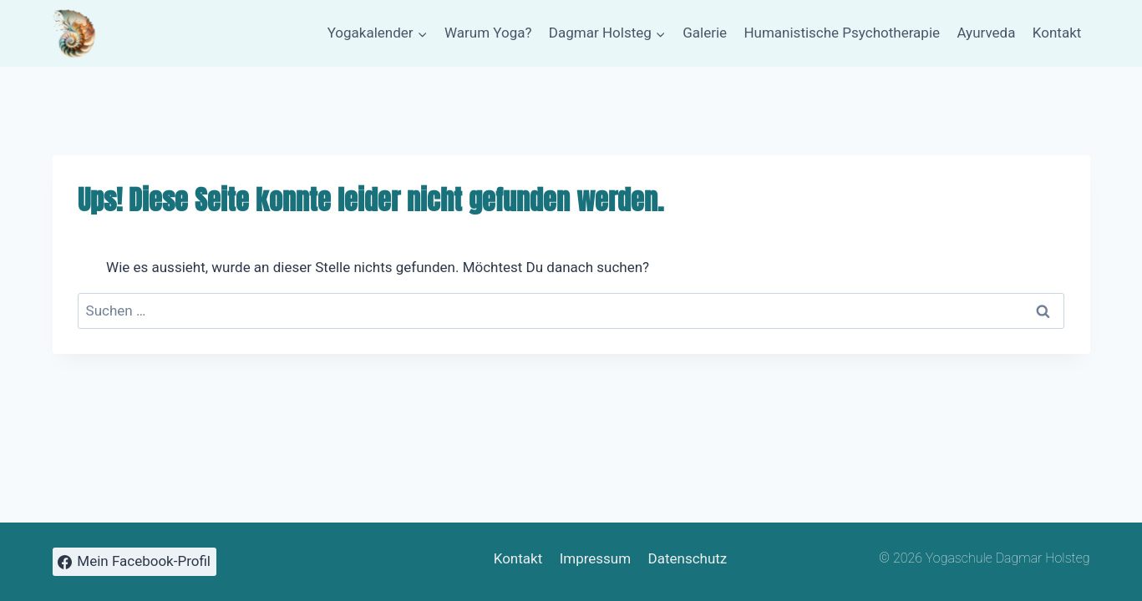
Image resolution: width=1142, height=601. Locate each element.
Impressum (596, 558)
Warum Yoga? (488, 32)
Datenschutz (688, 558)
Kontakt (1057, 32)
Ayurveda (986, 32)
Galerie (705, 32)
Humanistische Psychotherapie (842, 32)
